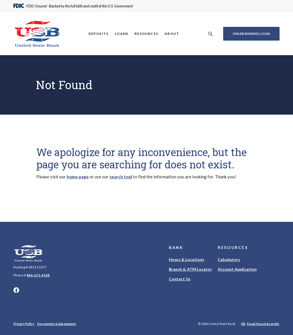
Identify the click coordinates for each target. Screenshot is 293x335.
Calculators (229, 259)
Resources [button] (146, 33)
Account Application (237, 269)
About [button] (172, 33)
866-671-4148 (38, 275)
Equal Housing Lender (263, 324)
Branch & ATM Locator (190, 269)
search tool (121, 176)
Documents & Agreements (56, 324)
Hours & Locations (186, 259)
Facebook (16, 290)
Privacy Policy (23, 324)
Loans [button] (121, 33)
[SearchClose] (211, 33)
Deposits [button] (98, 33)
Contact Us (180, 278)
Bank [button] (176, 247)
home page (78, 176)
